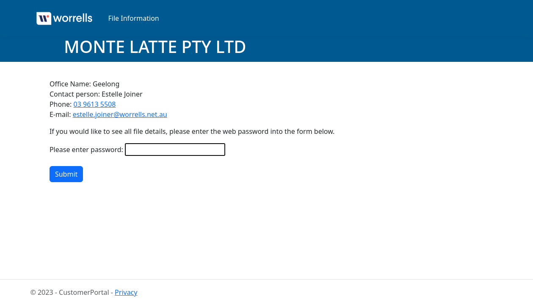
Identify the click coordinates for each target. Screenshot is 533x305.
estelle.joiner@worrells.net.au (120, 114)
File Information (133, 18)
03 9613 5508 (95, 104)
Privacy (126, 292)
